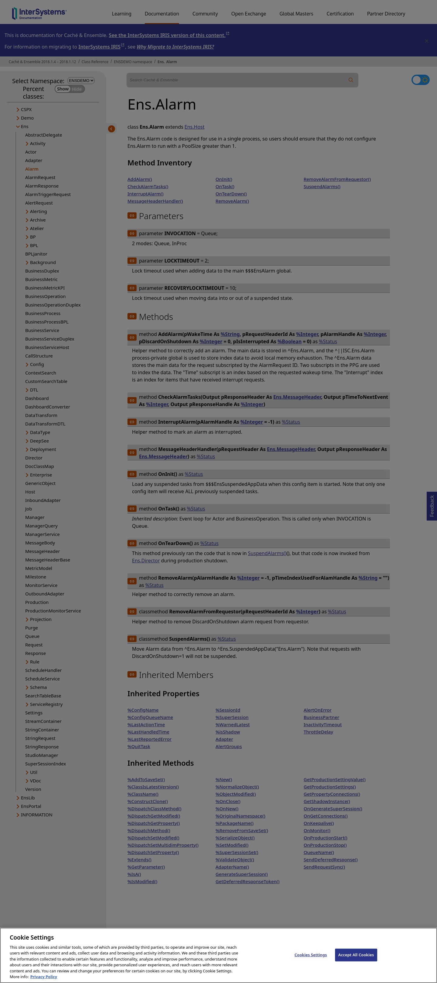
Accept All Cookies (356, 961)
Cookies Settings (310, 961)
